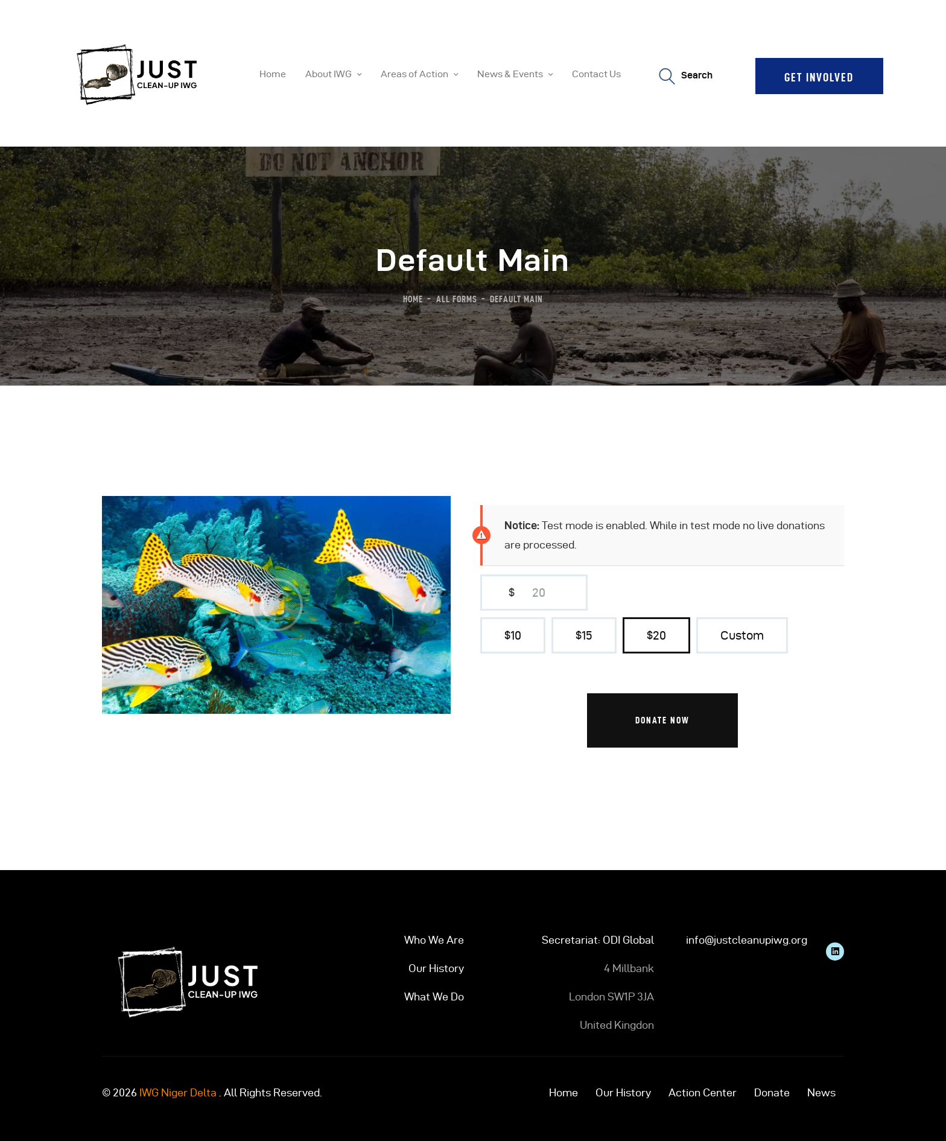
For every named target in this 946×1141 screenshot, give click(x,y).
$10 (512, 635)
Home (413, 299)
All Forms (456, 299)
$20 (656, 635)
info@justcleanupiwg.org (746, 940)
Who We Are (434, 940)
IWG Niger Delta (178, 1092)
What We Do (434, 996)
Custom (742, 635)
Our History (436, 968)
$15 (584, 635)
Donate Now (662, 720)
